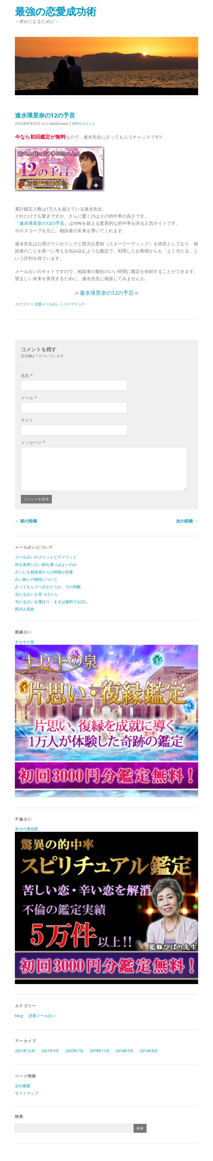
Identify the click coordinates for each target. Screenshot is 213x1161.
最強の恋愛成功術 (55, 12)
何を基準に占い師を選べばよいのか (46, 564)
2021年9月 (50, 1051)
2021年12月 (25, 1051)
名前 (27, 375)
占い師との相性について (36, 579)
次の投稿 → (187, 521)
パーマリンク (74, 304)
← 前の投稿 (26, 521)
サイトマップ (26, 1093)
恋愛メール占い (47, 304)
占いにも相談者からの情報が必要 (44, 572)
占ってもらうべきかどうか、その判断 (48, 587)
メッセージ (33, 442)
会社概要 (22, 1086)
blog (19, 1015)
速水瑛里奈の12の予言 (41, 223)
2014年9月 (125, 1051)
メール (29, 398)
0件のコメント (84, 124)
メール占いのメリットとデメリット (46, 557)
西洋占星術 (24, 609)
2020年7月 (74, 1051)
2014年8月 (149, 1051)
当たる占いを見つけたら (36, 594)
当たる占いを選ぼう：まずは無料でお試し (51, 602)
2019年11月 (99, 1051)
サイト (27, 420)
